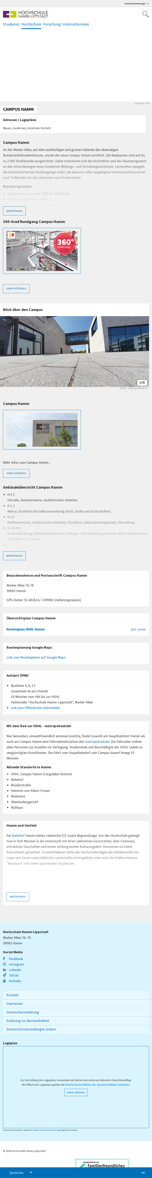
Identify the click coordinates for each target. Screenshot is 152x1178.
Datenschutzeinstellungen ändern (31, 1029)
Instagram (13, 964)
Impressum (15, 1003)
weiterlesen (14, 211)
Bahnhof (18, 835)
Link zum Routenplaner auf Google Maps (36, 657)
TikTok (10, 975)
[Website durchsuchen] (145, 14)
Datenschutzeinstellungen (50, 1130)
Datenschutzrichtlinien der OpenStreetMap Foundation (97, 1085)
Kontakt (13, 995)
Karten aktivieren (76, 1092)
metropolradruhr (97, 741)
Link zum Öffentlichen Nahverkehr (35, 707)
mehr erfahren (16, 288)
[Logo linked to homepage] (25, 14)
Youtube (12, 981)
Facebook (13, 958)
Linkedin (12, 970)
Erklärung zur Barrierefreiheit (28, 1020)
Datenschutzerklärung (23, 1012)
